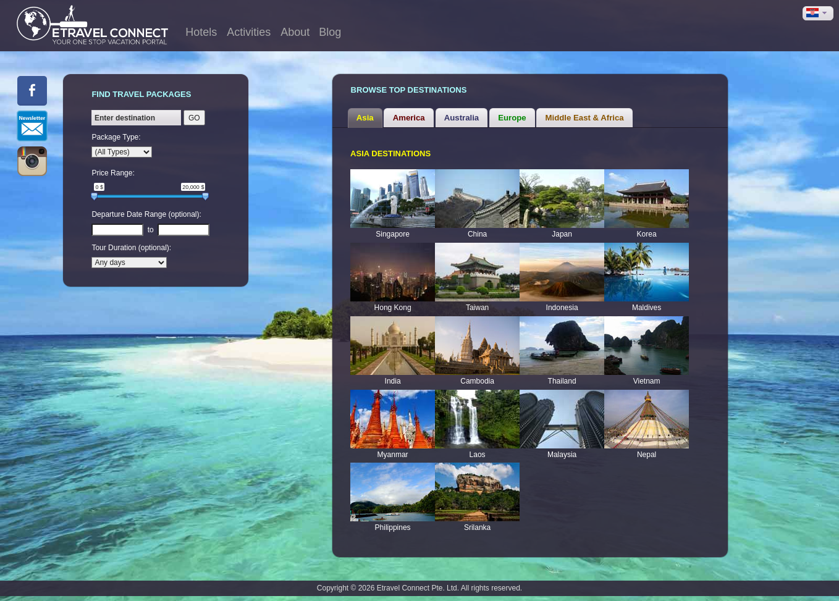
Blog (330, 32)
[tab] (365, 118)
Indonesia (562, 307)
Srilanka (477, 527)
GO (194, 118)
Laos (478, 454)
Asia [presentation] (365, 117)
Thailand (562, 381)
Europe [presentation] (512, 117)
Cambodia (477, 381)
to (151, 229)
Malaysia (561, 454)
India (393, 381)
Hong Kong (392, 307)
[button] (818, 13)
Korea (647, 234)
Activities (249, 32)
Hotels (201, 32)
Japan (562, 234)
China (477, 234)
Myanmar (392, 454)
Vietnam (646, 381)
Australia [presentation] (461, 117)
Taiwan (477, 307)
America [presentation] (409, 117)
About (295, 32)
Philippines (393, 527)
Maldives (646, 307)
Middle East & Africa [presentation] (585, 117)
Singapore (393, 234)
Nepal (646, 454)
